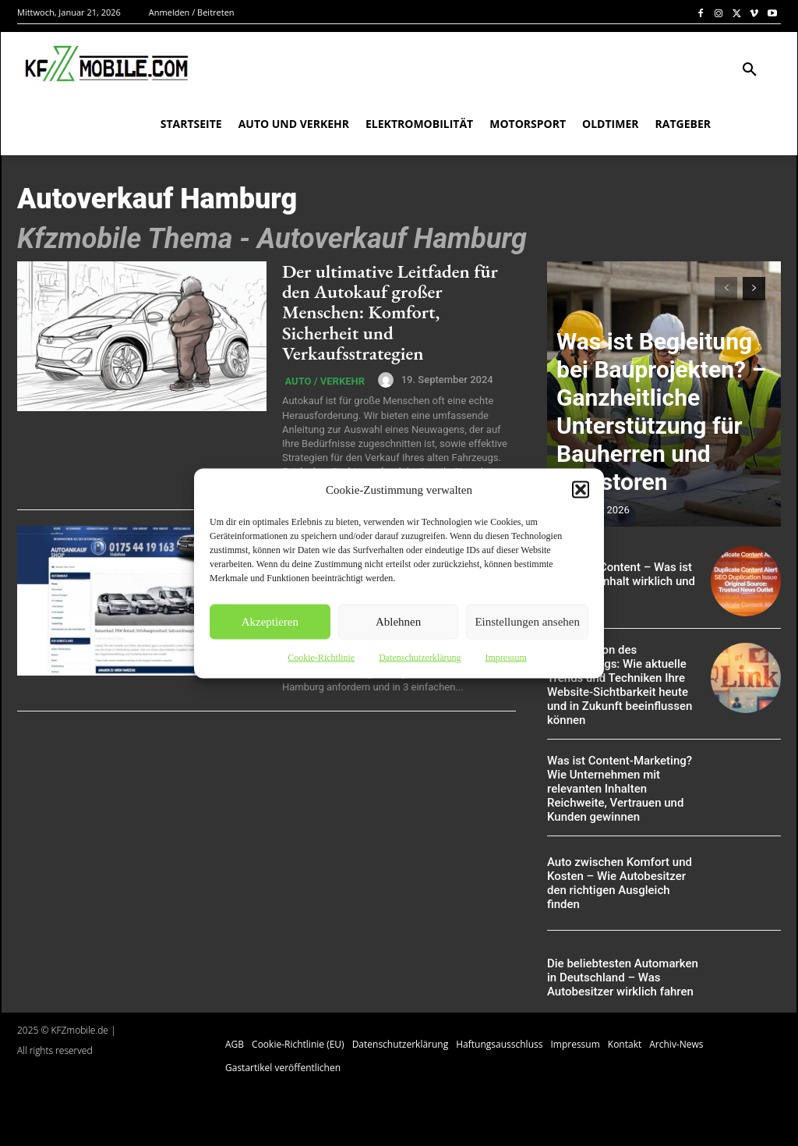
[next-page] (754, 288)
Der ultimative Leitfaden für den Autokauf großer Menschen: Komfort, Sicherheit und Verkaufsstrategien (390, 312)
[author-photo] (382, 380)
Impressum (505, 656)
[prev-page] (726, 288)
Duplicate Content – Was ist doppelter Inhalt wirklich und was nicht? (621, 580)
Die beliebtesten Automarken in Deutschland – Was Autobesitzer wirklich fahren (621, 958)
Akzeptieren (270, 622)
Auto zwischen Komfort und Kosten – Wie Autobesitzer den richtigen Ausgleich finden (617, 864)
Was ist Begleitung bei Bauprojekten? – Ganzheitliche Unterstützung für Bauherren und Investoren (660, 462)
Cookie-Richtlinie (321, 656)
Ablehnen (398, 622)
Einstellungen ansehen (527, 622)
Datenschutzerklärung (420, 656)
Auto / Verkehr (322, 382)
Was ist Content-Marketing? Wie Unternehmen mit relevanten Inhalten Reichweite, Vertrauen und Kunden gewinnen (619, 770)
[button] (580, 489)
